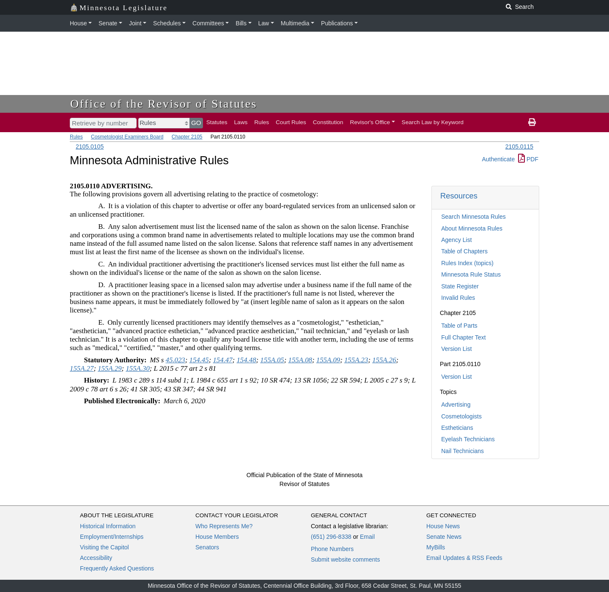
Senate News (443, 536)
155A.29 (109, 368)
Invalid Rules (458, 297)
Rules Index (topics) (467, 263)
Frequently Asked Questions (117, 568)
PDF (528, 159)
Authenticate (498, 159)
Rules (261, 122)
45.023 (175, 360)
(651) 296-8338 (331, 536)
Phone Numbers (332, 549)
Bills (241, 23)
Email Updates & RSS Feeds (464, 557)
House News (443, 526)
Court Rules (291, 122)
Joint (135, 23)
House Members (217, 536)
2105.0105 (90, 146)
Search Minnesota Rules (473, 216)
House (78, 23)
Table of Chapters (464, 251)
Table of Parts (459, 325)
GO (196, 122)
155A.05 (272, 360)
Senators (207, 547)
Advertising (455, 404)
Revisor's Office (370, 122)
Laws (241, 122)
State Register (460, 286)
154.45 (199, 360)
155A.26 (384, 360)
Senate (108, 23)
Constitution (328, 122)
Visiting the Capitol (104, 547)
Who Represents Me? (223, 526)
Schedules (167, 23)
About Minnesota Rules (471, 228)
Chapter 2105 (187, 137)
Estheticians (457, 427)
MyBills (435, 547)
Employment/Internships (111, 536)
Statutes (217, 122)
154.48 (246, 360)
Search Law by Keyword (433, 122)
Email (367, 536)
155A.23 (356, 360)
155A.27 (81, 368)
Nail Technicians (462, 451)
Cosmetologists (461, 416)
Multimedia (295, 23)
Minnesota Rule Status (471, 274)
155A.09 (328, 360)
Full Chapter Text (463, 337)
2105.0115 (519, 146)
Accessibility (96, 557)
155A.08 (300, 360)
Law (263, 23)
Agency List (456, 239)
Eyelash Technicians (468, 439)
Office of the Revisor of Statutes (163, 103)
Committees (208, 23)
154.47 (222, 360)
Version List (456, 348)
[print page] (532, 122)
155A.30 (137, 368)
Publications (337, 23)
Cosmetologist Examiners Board (127, 137)
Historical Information (108, 526)
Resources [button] (458, 195)
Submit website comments (345, 559)
